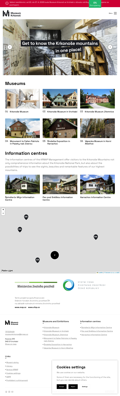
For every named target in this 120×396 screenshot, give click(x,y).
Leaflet (100, 272)
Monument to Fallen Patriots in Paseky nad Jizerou (60, 339)
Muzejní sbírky (12, 362)
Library (9, 366)
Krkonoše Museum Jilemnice (56, 334)
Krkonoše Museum (51, 327)
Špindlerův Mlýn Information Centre (96, 327)
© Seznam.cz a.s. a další (111, 272)
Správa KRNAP (12, 369)
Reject (73, 387)
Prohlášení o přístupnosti (17, 380)
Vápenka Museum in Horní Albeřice (58, 348)
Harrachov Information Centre (94, 334)
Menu (113, 13)
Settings (85, 387)
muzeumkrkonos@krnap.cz (16, 334)
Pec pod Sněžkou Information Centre (97, 331)
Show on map (11, 344)
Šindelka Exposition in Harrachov (58, 344)
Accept (61, 387)
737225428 (9, 332)
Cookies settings (13, 373)
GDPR (8, 377)
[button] (110, 47)
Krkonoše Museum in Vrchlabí (56, 331)
